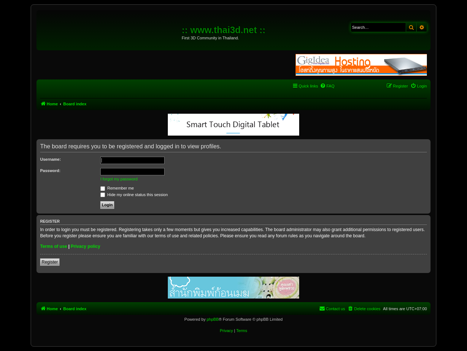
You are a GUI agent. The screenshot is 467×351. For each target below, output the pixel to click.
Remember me (117, 188)
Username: (50, 159)
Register (50, 262)
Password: (50, 170)
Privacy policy (85, 246)
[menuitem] (327, 86)
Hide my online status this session (134, 194)
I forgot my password (119, 179)
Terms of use (53, 246)
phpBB (213, 319)
